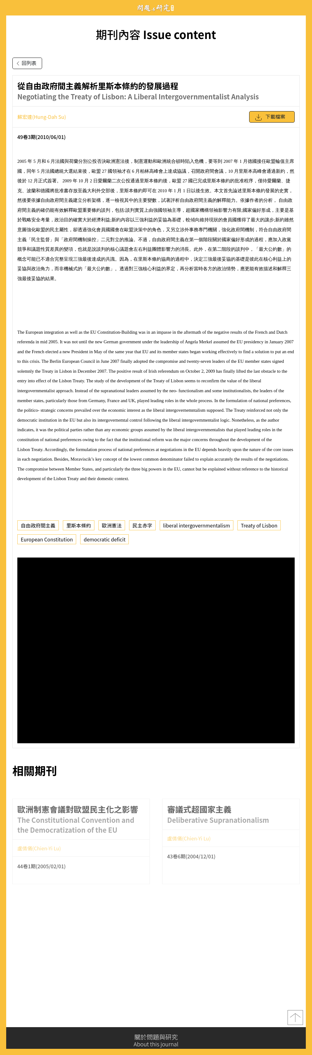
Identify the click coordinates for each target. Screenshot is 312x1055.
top (295, 1019)
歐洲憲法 (112, 525)
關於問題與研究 (156, 1040)
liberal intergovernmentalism (196, 525)
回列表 (25, 63)
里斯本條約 (78, 525)
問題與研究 (156, 7)
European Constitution (47, 539)
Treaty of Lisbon (259, 525)
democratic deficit (104, 539)
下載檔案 (270, 117)
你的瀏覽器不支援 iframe (156, 650)
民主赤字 (142, 525)
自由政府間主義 (38, 525)
